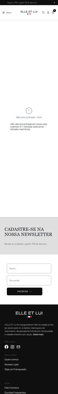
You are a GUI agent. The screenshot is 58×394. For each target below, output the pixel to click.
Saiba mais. (38, 334)
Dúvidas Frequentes (15, 392)
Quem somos (12, 359)
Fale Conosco (12, 387)
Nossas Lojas (12, 364)
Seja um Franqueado (15, 369)
